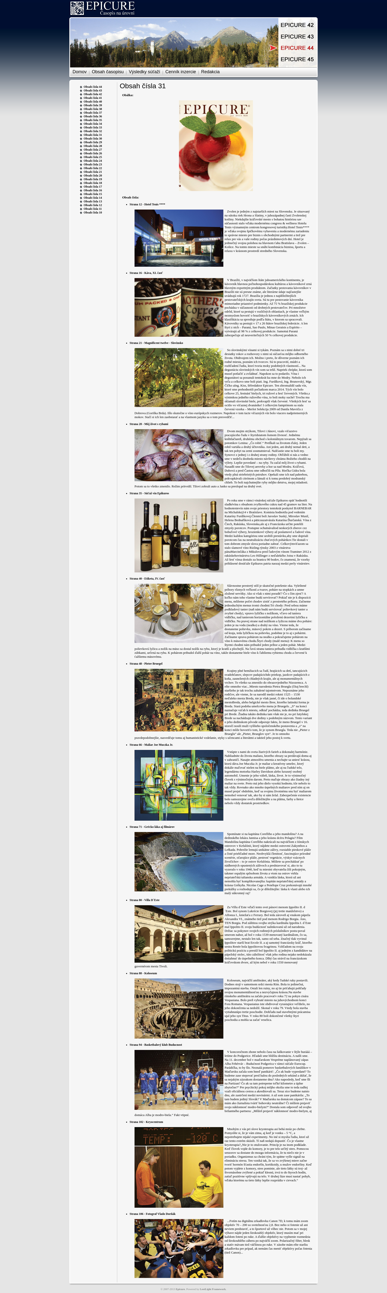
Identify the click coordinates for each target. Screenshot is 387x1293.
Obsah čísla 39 (93, 105)
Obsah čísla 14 (93, 197)
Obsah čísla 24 (93, 160)
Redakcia (210, 71)
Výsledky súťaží (144, 71)
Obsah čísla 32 (93, 131)
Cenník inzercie (180, 71)
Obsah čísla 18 (93, 183)
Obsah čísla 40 (93, 101)
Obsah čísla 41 (93, 98)
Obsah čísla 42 (93, 94)
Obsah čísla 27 (93, 149)
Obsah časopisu (108, 71)
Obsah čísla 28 (93, 146)
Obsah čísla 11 (93, 209)
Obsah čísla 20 (93, 175)
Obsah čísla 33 (93, 127)
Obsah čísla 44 (93, 87)
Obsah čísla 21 (93, 172)
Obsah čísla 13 (93, 201)
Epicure (180, 1289)
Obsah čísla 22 (93, 168)
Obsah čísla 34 (93, 123)
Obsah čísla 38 (93, 109)
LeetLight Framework (213, 1289)
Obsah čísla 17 (93, 186)
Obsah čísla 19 (93, 179)
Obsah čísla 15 (93, 194)
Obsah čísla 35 (93, 120)
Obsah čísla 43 (93, 90)
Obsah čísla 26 (93, 153)
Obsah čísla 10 (93, 212)
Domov (80, 71)
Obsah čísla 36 (93, 116)
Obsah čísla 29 (93, 142)
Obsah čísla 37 (93, 112)
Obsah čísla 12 (93, 205)
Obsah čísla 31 (93, 135)
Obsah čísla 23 (93, 164)
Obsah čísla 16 (93, 190)
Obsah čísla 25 (93, 157)
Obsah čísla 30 (93, 138)
